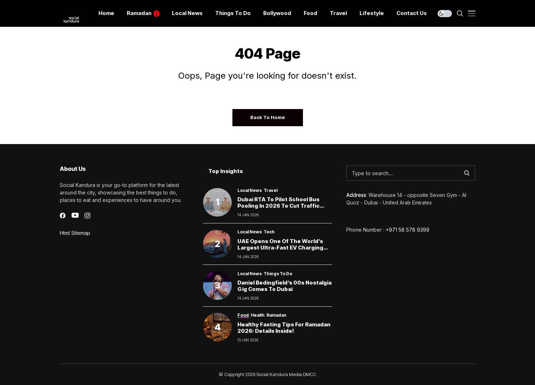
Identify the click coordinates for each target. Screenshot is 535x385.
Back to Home (267, 117)
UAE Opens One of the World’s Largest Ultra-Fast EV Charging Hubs (280, 247)
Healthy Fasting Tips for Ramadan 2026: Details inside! (284, 327)
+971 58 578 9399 (407, 230)
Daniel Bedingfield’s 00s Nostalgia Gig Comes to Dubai (284, 285)
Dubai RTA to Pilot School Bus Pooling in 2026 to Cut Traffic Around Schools (278, 206)
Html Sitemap (75, 233)
